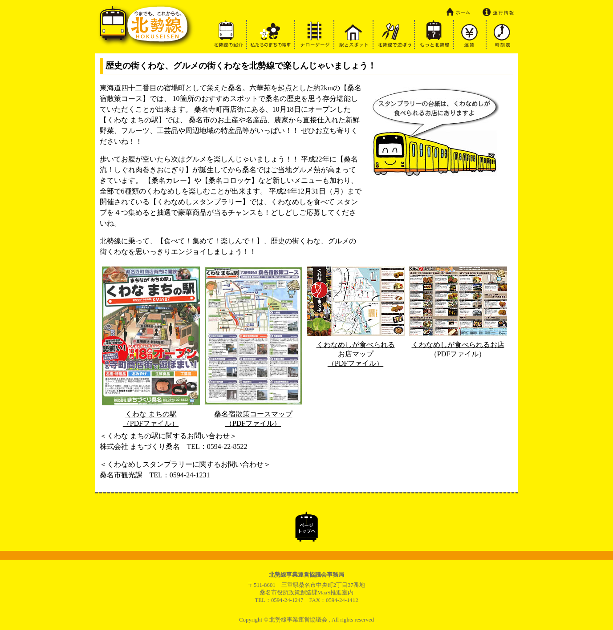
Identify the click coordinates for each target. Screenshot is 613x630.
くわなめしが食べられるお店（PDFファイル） (458, 345)
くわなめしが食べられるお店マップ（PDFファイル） (356, 349)
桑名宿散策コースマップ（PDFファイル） (253, 414)
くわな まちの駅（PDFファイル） (151, 414)
